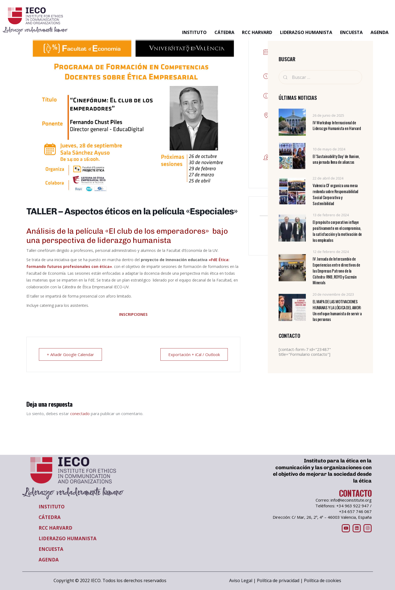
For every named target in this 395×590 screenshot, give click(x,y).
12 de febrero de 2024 (331, 251)
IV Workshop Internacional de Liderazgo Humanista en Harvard (337, 125)
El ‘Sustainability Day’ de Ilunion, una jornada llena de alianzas (336, 159)
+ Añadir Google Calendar (70, 354)
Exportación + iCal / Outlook (194, 354)
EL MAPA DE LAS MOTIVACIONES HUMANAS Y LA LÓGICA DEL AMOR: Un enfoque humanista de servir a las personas (337, 310)
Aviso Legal (240, 580)
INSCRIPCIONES (133, 314)
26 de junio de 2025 (328, 115)
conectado (80, 413)
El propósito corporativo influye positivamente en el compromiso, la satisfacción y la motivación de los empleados (337, 231)
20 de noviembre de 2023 (333, 294)
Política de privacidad (278, 580)
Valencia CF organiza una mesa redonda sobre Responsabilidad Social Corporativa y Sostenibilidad (335, 194)
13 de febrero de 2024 (331, 215)
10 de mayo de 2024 (329, 149)
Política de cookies (322, 580)
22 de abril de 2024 (328, 178)
